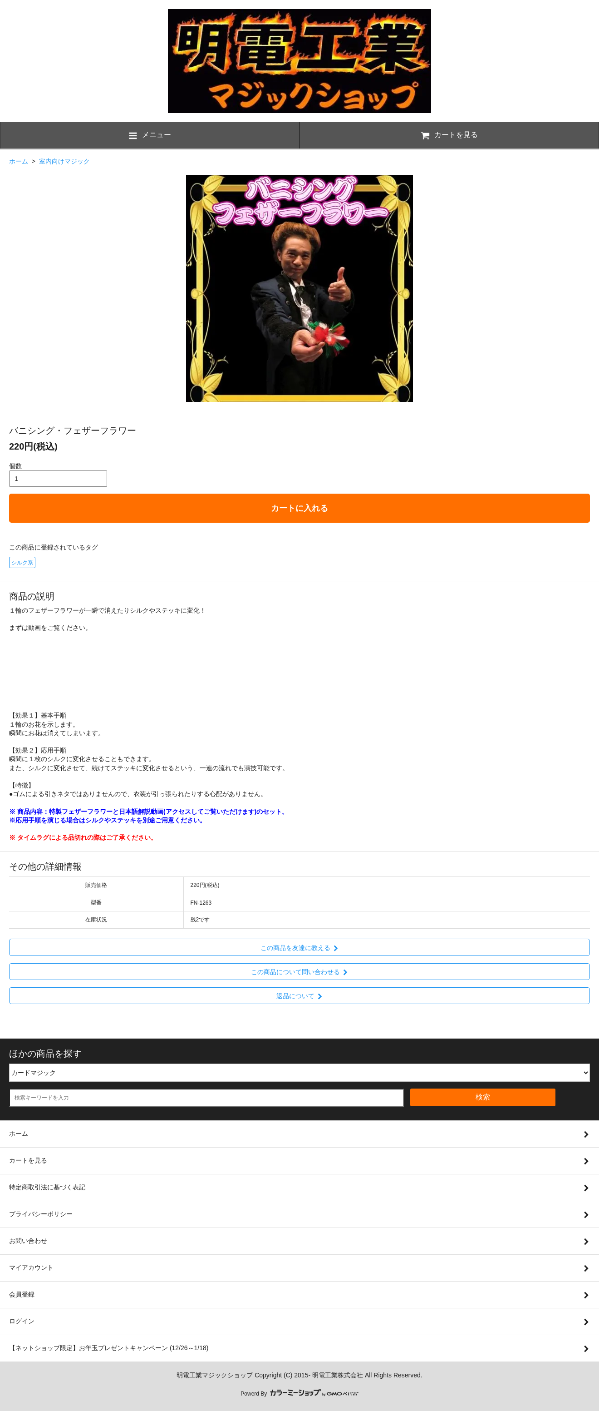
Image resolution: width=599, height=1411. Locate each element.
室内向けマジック (64, 161)
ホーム (18, 161)
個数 (15, 466)
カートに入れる (299, 508)
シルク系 (22, 562)
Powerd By (299, 1394)
